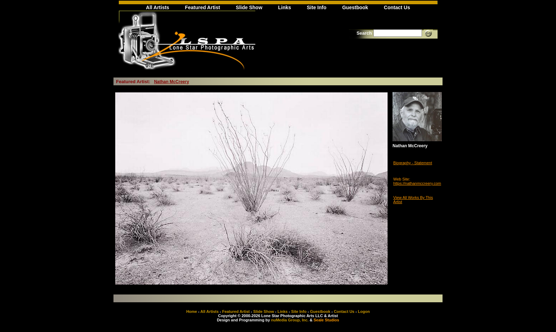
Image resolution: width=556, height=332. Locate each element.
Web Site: (401, 179)
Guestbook (355, 7)
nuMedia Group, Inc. (289, 320)
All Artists (157, 7)
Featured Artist (202, 7)
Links (284, 7)
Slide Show (249, 7)
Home (191, 311)
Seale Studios (326, 320)
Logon (364, 311)
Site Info (316, 7)
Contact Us (397, 7)
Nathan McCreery (171, 81)
